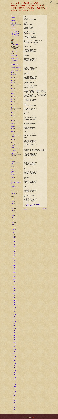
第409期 (14, 402)
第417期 (14, 388)
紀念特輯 (12, 161)
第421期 (14, 381)
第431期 (14, 363)
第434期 (14, 358)
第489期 (14, 262)
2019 (13, 210)
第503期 (14, 237)
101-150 (12, 75)
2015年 (12, 106)
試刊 (11, 179)
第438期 (14, 351)
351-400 (12, 123)
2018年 (12, 110)
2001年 (12, 82)
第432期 (14, 362)
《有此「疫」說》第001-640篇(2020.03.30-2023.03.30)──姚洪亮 (16, 34)
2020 (13, 208)
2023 (13, 203)
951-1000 (12, 144)
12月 (14, 229)
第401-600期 (13, 26)
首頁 (35, 209)
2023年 (12, 118)
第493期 (14, 255)
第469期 (14, 297)
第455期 (14, 321)
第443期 (14, 342)
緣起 (11, 184)
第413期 (14, 395)
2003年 (31, 205)
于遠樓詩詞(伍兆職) (14, 58)
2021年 (12, 115)
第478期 (14, 281)
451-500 (12, 126)
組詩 (11, 166)
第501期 (14, 241)
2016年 (12, 107)
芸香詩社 (12, 36)
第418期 (14, 386)
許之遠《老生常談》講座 (15, 31)
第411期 (14, 398)
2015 (13, 217)
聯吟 (11, 190)
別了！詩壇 (13, 150)
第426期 (14, 372)
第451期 (14, 328)
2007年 (12, 91)
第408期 (14, 404)
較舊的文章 (44, 209)
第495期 (14, 251)
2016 (13, 215)
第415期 (14, 391)
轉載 (11, 192)
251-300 (12, 120)
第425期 (14, 374)
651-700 (12, 134)
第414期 (14, 393)
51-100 (12, 129)
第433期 (14, 360)
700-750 (12, 136)
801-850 (12, 139)
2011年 (12, 99)
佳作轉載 (12, 153)
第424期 (14, 376)
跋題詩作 (12, 177)
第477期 (14, 283)
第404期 (14, 411)
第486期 (14, 267)
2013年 (12, 102)
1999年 (12, 79)
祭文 (11, 164)
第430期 (14, 365)
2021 (13, 206)
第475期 (14, 288)
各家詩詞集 (13, 17)
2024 (13, 201)
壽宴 (11, 180)
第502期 (14, 239)
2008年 (12, 93)
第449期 (14, 330)
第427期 (14, 370)
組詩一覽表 (13, 20)
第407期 (14, 405)
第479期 (14, 279)
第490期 (14, 260)
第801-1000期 (13, 23)
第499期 (14, 244)
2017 (13, 213)
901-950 (12, 142)
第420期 (14, 383)
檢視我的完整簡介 (14, 51)
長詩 (11, 158)
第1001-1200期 (13, 22)
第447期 (14, 335)
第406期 (14, 407)
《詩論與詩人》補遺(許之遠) (16, 67)
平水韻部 (12, 145)
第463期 (14, 307)
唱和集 (12, 163)
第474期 (14, 286)
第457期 (14, 318)
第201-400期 (13, 28)
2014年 (12, 104)
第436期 (14, 355)
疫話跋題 (12, 160)
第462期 (14, 309)
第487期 (14, 265)
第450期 (14, 332)
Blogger (33, 417)
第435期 (14, 356)
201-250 (12, 96)
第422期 (14, 379)
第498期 (14, 246)
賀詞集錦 (12, 174)
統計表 (12, 169)
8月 (13, 236)
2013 (13, 220)
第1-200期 (12, 30)
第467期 (14, 300)
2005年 (12, 88)
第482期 (14, 274)
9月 (13, 234)
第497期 (14, 248)
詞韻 (11, 172)
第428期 (14, 369)
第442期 (14, 344)
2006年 (12, 90)
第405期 (14, 409)
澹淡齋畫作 (13, 186)
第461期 (14, 311)
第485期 (14, 269)
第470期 (14, 295)
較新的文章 (25, 209)
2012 (13, 222)
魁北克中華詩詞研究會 (15, 44)
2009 (13, 227)
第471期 (14, 293)
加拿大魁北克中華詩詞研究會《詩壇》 (25, 3)
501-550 (12, 128)
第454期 (14, 323)
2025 (13, 199)
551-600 (12, 131)
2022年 (12, 117)
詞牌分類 (12, 171)
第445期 (14, 339)
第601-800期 (13, 25)
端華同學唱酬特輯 (14, 55)
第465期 (14, 304)
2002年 (12, 83)
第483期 (14, 272)
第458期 (14, 314)
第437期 (14, 353)
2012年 (12, 101)
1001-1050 (13, 74)
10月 (14, 232)
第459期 (14, 316)
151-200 (27, 205)
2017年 (12, 109)
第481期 (14, 276)
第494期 (14, 253)
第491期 (14, 258)
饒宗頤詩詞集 (13, 193)
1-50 (11, 72)
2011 (13, 224)
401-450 (12, 125)
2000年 (12, 80)
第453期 (14, 325)
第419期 (14, 384)
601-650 (12, 133)
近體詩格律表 (13, 156)
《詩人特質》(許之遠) (14, 64)
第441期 (14, 346)
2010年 (12, 98)
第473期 (14, 290)
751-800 (12, 137)
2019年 (12, 112)
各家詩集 (12, 147)
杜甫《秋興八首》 (14, 152)
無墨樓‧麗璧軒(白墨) (14, 60)
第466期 (14, 302)
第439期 (14, 349)
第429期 (14, 367)
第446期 (14, 337)
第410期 (14, 400)
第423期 (14, 377)
